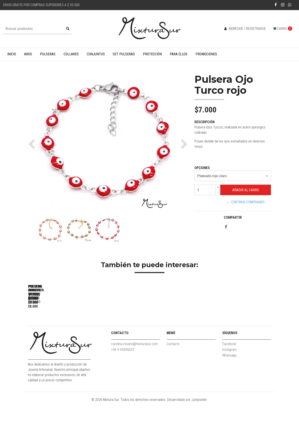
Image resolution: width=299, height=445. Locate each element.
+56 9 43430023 (122, 392)
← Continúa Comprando (246, 202)
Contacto (173, 386)
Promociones (206, 54)
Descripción (204, 122)
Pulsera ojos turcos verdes (181, 344)
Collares (71, 54)
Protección (152, 54)
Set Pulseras (124, 54)
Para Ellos (178, 54)
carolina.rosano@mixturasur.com (134, 386)
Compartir (233, 217)
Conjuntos (96, 54)
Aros (28, 54)
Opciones (202, 168)
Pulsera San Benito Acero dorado (120, 344)
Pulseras (47, 54)
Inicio (11, 54)
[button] (33, 144)
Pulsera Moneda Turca (59, 344)
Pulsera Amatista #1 (243, 344)
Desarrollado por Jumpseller (187, 442)
